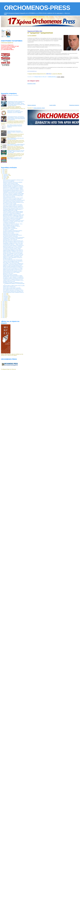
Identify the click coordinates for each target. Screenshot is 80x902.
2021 (3, 311)
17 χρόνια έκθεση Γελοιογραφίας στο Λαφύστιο (11, 226)
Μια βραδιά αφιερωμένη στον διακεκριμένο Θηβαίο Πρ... (13, 185)
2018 (3, 307)
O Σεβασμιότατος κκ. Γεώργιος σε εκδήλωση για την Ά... (13, 279)
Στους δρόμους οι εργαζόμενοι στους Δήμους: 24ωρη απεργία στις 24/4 (14, 158)
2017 (3, 306)
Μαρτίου (5, 176)
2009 (3, 169)
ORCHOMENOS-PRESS (37, 7)
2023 (3, 313)
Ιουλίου (4, 294)
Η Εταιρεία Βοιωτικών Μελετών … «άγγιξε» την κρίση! (13, 244)
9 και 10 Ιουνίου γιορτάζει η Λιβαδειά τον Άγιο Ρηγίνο (12, 204)
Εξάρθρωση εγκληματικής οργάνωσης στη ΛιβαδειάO (12, 182)
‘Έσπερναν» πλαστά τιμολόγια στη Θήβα (10, 183)
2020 (3, 310)
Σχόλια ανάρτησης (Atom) (39, 108)
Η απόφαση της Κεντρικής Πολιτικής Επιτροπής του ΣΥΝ (13, 202)
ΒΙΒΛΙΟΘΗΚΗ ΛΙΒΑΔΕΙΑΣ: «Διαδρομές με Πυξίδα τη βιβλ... (14, 214)
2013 (3, 301)
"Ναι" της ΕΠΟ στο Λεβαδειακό (8, 181)
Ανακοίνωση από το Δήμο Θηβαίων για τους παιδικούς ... (13, 187)
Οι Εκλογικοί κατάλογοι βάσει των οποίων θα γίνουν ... (13, 247)
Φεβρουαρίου (6, 175)
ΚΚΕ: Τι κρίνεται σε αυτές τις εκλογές (9, 203)
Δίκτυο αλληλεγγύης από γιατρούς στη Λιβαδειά (11, 219)
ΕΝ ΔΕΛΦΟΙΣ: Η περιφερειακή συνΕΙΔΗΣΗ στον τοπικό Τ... (14, 220)
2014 (3, 302)
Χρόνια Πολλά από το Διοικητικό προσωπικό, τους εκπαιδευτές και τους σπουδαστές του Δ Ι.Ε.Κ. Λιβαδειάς (15, 111)
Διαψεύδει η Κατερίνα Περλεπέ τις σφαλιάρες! (11, 231)
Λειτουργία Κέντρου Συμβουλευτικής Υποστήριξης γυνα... (13, 291)
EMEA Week (48, 73)
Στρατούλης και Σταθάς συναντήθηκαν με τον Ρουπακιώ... (13, 186)
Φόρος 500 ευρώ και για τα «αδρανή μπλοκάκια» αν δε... (13, 240)
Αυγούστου (5, 295)
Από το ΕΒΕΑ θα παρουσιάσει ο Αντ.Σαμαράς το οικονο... (13, 290)
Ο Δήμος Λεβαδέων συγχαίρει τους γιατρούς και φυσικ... (13, 255)
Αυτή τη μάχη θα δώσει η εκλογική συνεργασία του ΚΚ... (13, 201)
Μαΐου (4, 178)
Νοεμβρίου (5, 299)
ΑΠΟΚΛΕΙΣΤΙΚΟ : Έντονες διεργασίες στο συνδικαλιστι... (13, 276)
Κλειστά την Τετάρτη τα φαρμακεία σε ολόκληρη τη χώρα (13, 179)
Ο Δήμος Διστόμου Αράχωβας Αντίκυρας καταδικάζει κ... (13, 261)
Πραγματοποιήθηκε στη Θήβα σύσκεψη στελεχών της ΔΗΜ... (14, 285)
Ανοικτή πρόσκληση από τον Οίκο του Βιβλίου (11, 272)
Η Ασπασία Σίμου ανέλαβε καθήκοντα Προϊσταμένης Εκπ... (13, 245)
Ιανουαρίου (5, 174)
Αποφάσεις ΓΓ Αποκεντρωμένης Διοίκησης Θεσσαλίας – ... (13, 264)
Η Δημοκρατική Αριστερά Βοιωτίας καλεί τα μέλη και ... (13, 235)
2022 (3, 312)
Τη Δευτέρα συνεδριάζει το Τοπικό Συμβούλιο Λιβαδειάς (13, 211)
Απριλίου (5, 177)
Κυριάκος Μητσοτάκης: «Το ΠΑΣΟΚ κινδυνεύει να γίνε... (13, 252)
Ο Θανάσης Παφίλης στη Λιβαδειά (9, 227)
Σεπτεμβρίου (5, 296)
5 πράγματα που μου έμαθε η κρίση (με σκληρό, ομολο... (13, 221)
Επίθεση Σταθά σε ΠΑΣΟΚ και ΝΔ (9, 286)
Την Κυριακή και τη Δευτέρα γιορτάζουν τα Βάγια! (12, 248)
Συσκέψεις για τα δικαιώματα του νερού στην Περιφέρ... (13, 253)
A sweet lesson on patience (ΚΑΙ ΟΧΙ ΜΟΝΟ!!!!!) (12, 213)
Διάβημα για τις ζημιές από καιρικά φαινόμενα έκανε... (12, 265)
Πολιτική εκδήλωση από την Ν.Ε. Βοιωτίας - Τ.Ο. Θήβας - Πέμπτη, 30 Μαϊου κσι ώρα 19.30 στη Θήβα (16, 151)
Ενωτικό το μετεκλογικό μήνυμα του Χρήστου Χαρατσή (13, 212)
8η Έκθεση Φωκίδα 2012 (7, 258)
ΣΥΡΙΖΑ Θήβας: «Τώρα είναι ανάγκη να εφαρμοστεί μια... (13, 263)
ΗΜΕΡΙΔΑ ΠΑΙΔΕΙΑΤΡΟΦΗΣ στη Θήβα (10, 210)
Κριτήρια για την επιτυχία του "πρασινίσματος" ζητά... (12, 256)
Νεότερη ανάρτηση (32, 105)
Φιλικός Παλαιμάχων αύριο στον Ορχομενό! (11, 225)
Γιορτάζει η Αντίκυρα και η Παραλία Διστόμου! (11, 184)
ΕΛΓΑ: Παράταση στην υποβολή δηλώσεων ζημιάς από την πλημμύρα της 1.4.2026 (16, 145)
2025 (3, 316)
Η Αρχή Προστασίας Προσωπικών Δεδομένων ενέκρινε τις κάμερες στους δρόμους (15, 131)
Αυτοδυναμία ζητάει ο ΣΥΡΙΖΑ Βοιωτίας (10, 228)
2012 (3, 173)
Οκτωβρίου (5, 298)
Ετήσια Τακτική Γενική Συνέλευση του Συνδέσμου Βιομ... (13, 195)
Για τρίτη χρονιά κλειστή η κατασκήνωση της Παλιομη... (13, 267)
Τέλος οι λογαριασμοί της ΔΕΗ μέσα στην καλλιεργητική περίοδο (15, 139)
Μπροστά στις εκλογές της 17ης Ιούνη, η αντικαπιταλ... (13, 246)
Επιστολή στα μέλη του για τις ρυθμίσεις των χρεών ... (12, 271)
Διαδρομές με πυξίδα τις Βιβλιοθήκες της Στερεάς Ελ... (13, 257)
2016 (3, 305)
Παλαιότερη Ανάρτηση (74, 105)
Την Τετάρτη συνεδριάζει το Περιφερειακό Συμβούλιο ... (13, 230)
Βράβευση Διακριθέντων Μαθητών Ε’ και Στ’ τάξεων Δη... (13, 250)
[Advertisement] (38, 93)
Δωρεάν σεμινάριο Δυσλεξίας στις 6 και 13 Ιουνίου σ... (13, 270)
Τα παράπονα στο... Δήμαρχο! (8, 229)
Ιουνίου (4, 293)
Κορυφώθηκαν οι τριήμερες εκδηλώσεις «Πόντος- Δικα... (13, 243)
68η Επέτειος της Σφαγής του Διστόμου (10, 274)
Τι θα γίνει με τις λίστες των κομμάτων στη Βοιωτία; (12, 199)
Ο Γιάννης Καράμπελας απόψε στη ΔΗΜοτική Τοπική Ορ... (13, 292)
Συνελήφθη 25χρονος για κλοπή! (9, 281)
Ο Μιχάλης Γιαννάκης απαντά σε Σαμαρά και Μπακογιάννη (13, 237)
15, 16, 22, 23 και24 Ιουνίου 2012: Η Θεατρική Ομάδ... (13, 259)
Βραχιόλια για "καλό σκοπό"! (8, 273)
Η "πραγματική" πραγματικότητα (9, 222)
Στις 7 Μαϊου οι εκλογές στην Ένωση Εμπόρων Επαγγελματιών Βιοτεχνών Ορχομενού (14, 125)
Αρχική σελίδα (52, 105)
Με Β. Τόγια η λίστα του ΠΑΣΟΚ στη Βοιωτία (11, 262)
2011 (3, 171)
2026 (3, 317)
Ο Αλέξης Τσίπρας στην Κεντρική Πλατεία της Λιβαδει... (13, 275)
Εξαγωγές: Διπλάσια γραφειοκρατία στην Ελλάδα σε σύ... (13, 266)
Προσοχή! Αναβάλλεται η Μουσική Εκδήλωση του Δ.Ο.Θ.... (13, 190)
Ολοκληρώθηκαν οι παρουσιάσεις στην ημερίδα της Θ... (13, 238)
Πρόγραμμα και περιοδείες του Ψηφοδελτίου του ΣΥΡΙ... (13, 282)
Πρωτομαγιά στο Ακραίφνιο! (12, 95)
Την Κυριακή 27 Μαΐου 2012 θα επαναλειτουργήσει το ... (13, 209)
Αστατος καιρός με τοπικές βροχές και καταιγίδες (12, 287)
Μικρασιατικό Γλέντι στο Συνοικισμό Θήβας (11, 234)
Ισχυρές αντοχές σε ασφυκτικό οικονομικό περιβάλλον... (13, 218)
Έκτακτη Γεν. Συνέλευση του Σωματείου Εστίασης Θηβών (13, 193)
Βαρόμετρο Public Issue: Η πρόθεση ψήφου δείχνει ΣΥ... (13, 215)
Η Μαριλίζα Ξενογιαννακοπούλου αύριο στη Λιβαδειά (12, 192)
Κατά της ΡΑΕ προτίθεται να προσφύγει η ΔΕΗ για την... (13, 206)
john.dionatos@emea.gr (32, 71)
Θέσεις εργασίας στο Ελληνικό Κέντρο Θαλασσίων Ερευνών (14, 200)
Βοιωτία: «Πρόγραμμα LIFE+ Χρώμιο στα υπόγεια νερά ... (13, 254)
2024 (3, 315)
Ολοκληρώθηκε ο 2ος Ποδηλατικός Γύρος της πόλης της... (13, 191)
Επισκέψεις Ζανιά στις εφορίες (8, 232)
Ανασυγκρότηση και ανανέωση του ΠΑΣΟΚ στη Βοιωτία (13, 217)
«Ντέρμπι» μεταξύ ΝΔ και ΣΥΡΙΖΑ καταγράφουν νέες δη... (13, 280)
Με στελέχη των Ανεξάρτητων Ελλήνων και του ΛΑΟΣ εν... (13, 241)
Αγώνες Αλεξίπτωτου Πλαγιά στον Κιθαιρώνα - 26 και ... (13, 223)
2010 (3, 170)
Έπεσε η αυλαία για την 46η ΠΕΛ (9, 196)
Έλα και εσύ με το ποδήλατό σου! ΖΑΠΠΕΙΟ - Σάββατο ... (13, 188)
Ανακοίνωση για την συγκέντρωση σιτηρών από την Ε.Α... (13, 208)
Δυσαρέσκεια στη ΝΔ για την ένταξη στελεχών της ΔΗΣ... (13, 197)
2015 (3, 304)
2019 (3, 308)
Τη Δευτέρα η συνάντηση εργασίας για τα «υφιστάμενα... (13, 205)
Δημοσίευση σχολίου (32, 83)
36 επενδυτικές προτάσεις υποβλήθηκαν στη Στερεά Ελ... (13, 194)
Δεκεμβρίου (5, 300)
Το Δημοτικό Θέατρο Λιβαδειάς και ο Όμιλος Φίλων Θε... (13, 249)
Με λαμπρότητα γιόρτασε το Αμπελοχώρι (10, 236)
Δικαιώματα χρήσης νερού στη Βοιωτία (10, 239)
